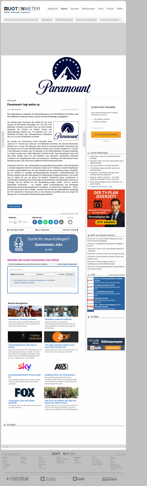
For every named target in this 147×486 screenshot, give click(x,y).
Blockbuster (71, 472)
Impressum (113, 469)
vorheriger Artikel (15, 230)
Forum (110, 8)
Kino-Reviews (78, 463)
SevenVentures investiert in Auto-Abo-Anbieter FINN (105, 258)
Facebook (5, 466)
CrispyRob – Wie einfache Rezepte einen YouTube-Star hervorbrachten (104, 173)
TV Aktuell (15, 472)
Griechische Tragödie (86, 19)
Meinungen (88, 8)
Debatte (76, 459)
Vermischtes (42, 461)
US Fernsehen (41, 472)
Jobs (111, 461)
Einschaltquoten (56, 472)
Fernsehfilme (78, 472)
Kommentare (14, 206)
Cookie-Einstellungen (116, 468)
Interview (23, 463)
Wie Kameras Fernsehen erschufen (21, 19)
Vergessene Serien (109, 19)
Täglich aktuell (60, 463)
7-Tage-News (6, 464)
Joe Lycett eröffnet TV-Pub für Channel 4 (104, 165)
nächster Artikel (70, 230)
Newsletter (6, 461)
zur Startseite (42, 230)
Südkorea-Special (64, 19)
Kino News (8, 472)
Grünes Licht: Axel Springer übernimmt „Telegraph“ (105, 250)
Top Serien (119, 472)
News (64, 8)
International (42, 464)
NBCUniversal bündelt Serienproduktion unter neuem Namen (105, 268)
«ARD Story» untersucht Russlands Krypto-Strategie (105, 157)
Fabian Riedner (15, 109)
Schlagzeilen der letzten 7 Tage (101, 186)
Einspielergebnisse (97, 463)
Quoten (74, 8)
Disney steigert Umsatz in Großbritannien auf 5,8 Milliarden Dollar (101, 263)
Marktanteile (60, 461)
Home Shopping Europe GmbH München (101, 300)
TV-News (41, 459)
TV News (48, 472)
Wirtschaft (41, 463)
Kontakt (112, 463)
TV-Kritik (76, 461)
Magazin (53, 8)
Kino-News (95, 459)
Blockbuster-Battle (97, 464)
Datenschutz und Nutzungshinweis (115, 465)
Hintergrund (24, 459)
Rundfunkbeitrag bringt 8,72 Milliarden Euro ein (105, 245)
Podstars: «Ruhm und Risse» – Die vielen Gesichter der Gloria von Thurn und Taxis (104, 178)
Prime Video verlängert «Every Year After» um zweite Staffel (106, 183)
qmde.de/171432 (73, 213)
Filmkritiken (32, 472)
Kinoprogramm (96, 472)
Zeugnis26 (47, 19)
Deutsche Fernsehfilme (108, 472)
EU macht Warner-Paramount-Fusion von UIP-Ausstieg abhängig (105, 239)
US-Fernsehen (42, 468)
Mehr (120, 8)
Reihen (23, 461)
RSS (4, 459)
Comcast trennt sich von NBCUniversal (105, 254)
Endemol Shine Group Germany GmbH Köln (105, 280)
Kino (100, 8)
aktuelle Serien (87, 472)
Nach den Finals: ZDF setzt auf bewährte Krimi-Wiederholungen (107, 162)
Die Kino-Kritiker (96, 461)
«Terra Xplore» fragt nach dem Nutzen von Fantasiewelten (105, 169)
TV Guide (64, 472)
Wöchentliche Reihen (62, 459)
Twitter (5, 468)
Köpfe (40, 466)
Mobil (4, 463)
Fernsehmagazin (23, 472)
